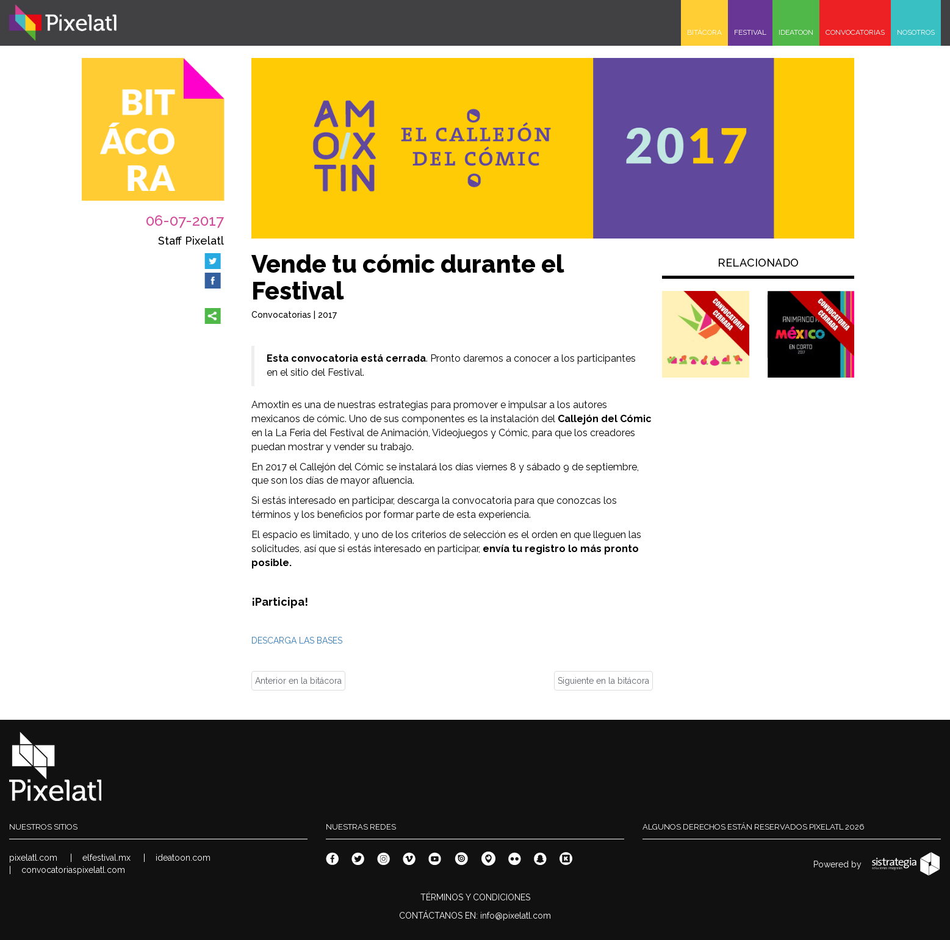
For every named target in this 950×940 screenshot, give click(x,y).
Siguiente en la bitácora (603, 681)
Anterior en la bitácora (298, 681)
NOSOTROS (916, 32)
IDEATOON (796, 32)
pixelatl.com (33, 858)
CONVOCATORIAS (855, 32)
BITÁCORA (704, 32)
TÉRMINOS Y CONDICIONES (475, 897)
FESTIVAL (750, 32)
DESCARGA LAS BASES (296, 640)
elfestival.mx (106, 858)
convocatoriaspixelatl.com (73, 870)
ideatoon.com (183, 858)
